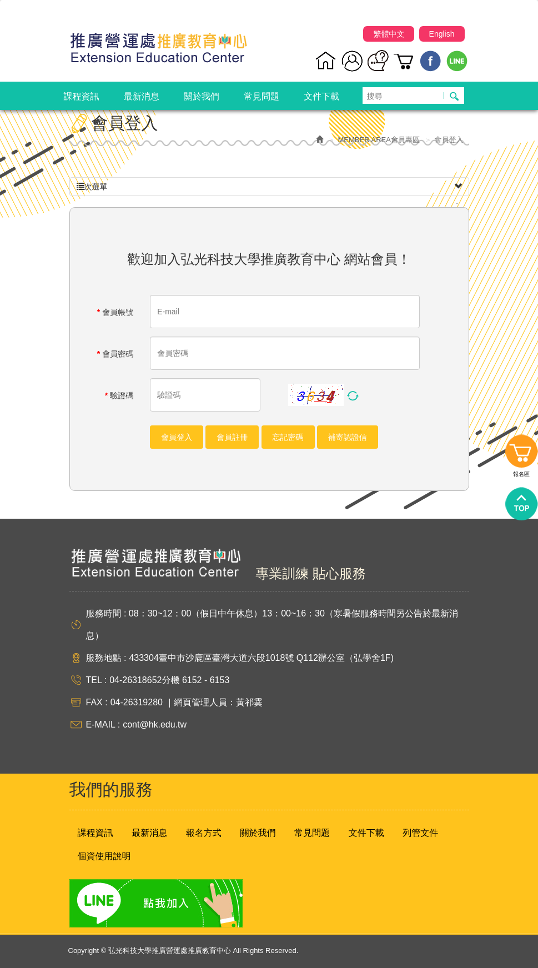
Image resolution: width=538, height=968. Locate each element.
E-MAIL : (103, 724)
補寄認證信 (347, 437)
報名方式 (204, 832)
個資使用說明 (104, 856)
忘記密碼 (288, 437)
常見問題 (312, 832)
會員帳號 (115, 312)
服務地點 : (106, 658)
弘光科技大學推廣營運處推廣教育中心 (158, 43)
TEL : (96, 680)
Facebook (431, 60)
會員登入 (176, 437)
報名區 (521, 453)
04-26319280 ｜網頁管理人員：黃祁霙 (186, 702)
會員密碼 (115, 353)
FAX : (97, 702)
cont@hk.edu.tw (155, 724)
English (442, 33)
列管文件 (420, 832)
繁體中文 (388, 33)
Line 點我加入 (156, 903)
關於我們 (257, 832)
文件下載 (366, 832)
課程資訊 (95, 832)
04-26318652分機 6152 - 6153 (169, 680)
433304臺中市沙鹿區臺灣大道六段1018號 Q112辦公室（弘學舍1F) (261, 658)
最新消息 (149, 832)
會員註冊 (232, 437)
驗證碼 (119, 395)
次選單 (269, 186)
